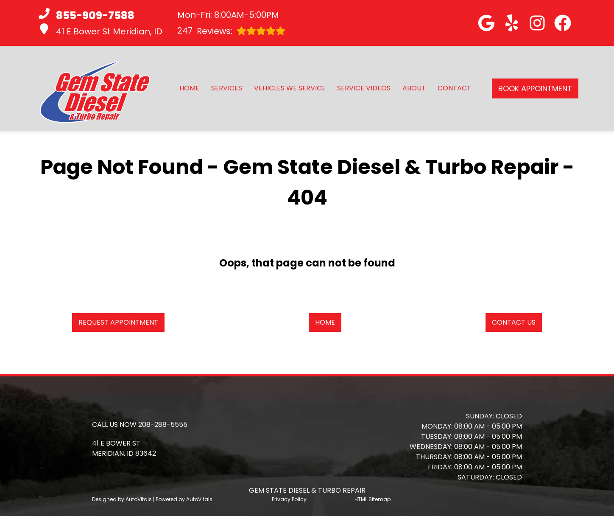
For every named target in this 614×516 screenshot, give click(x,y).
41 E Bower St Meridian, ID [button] (100, 30)
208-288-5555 (162, 424)
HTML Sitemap (372, 499)
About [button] (414, 88)
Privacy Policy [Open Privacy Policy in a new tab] (289, 499)
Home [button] (325, 322)
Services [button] (226, 88)
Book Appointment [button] (535, 88)
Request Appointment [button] (118, 322)
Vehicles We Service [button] (290, 88)
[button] (486, 22)
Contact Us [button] (514, 322)
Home (189, 88)
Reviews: (231, 31)
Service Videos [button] (364, 88)
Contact (454, 88)
